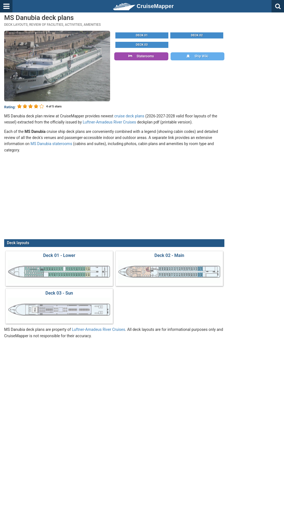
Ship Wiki (197, 56)
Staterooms (141, 56)
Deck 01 (142, 35)
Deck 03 (142, 45)
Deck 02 (197, 35)
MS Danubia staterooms (51, 143)
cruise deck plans (129, 116)
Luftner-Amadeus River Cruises (109, 122)
